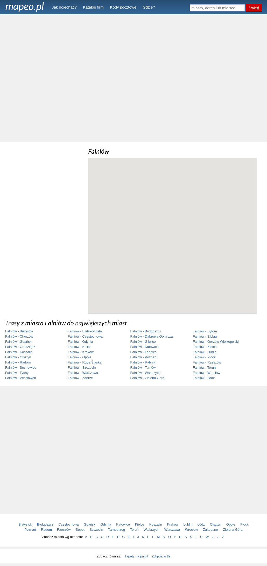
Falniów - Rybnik (142, 362)
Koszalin (155, 524)
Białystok (25, 524)
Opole (230, 524)
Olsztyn (215, 524)
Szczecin (96, 530)
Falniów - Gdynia (80, 342)
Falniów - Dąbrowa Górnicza (151, 336)
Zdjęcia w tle (161, 556)
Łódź (201, 524)
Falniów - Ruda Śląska (84, 362)
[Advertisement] (133, 78)
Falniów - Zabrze (80, 378)
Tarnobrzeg (116, 530)
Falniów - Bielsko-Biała (85, 331)
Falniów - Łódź (204, 378)
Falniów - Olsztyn (18, 357)
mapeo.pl (24, 6)
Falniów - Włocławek (20, 378)
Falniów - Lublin (204, 352)
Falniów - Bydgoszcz (145, 331)
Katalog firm (93, 7)
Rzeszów (64, 530)
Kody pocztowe (123, 7)
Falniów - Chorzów (19, 336)
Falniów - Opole (79, 357)
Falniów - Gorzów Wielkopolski (216, 342)
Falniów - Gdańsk (18, 342)
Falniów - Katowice (144, 347)
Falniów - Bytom (205, 331)
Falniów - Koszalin (19, 352)
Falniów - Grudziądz (20, 347)
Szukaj (254, 7)
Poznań (30, 530)
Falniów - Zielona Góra (147, 378)
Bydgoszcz (45, 524)
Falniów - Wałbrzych (145, 373)
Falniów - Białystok (19, 331)
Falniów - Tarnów (143, 367)
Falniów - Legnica (143, 352)
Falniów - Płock (204, 357)
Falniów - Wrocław (206, 373)
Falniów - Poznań (143, 357)
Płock (244, 524)
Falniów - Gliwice (143, 342)
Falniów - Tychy (17, 373)
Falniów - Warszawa (83, 373)
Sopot (80, 530)
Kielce (139, 524)
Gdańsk (89, 524)
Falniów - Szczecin (82, 367)
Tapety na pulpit (136, 556)
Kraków (172, 524)
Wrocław (191, 530)
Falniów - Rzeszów (207, 362)
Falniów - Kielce (205, 347)
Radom (46, 530)
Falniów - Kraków (81, 352)
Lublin (188, 524)
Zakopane (210, 530)
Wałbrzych (151, 530)
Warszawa (172, 530)
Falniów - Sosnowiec (20, 367)
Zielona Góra (232, 530)
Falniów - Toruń (204, 367)
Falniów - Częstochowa (85, 336)
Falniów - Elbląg (205, 336)
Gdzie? (149, 7)
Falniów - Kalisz (79, 347)
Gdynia (106, 524)
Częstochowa (68, 524)
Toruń (134, 530)
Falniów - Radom (18, 362)
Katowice (123, 524)
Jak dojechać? (64, 7)
